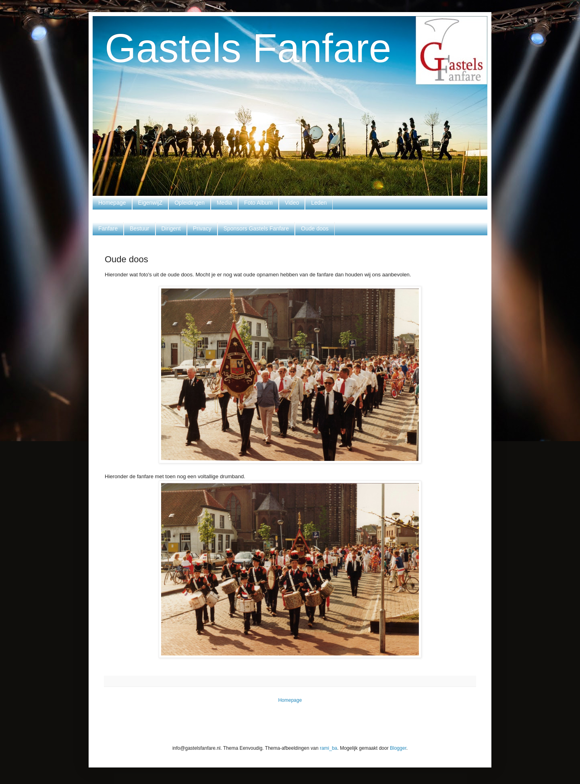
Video (292, 202)
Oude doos (315, 228)
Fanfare (108, 228)
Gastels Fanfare (248, 48)
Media (224, 202)
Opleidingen (189, 202)
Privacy (202, 228)
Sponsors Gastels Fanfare (256, 228)
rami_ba (328, 748)
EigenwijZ (150, 202)
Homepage (112, 202)
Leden (319, 202)
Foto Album (258, 202)
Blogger (398, 748)
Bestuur (139, 228)
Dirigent (171, 228)
